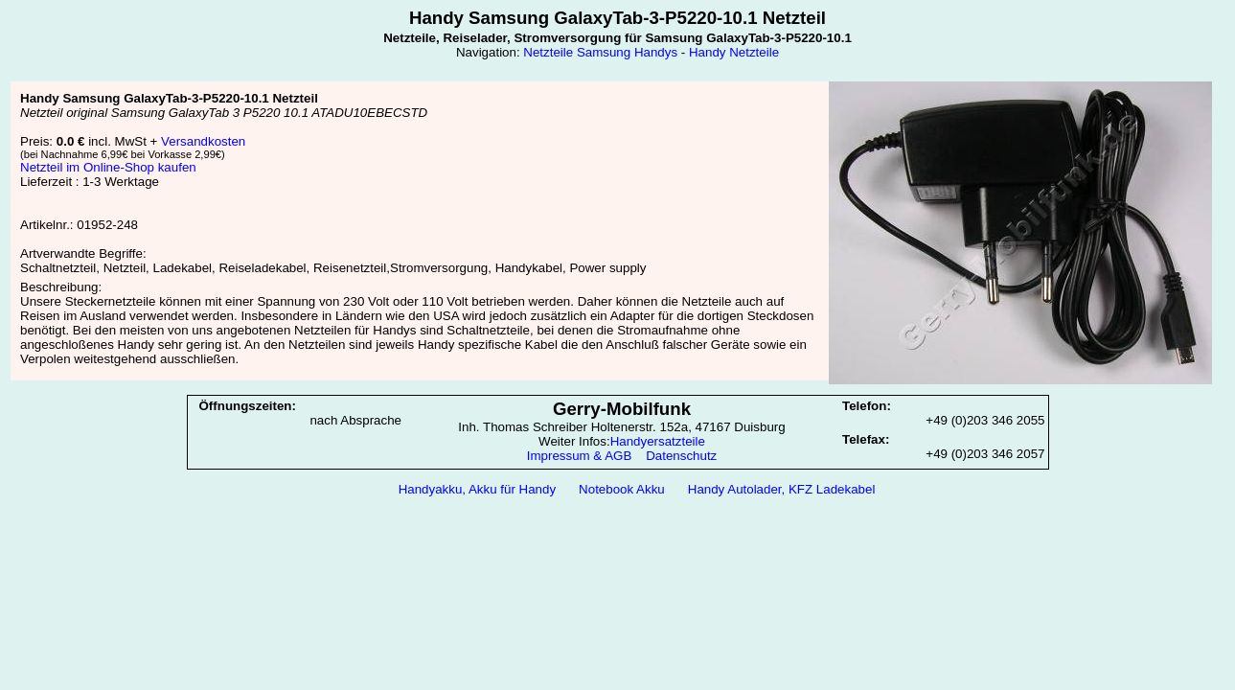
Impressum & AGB (579, 455)
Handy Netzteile (734, 52)
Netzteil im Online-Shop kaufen (108, 167)
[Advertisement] (618, 553)
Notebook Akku (622, 489)
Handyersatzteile (657, 441)
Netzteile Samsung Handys (600, 52)
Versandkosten (203, 141)
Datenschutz (681, 455)
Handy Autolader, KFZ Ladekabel (782, 489)
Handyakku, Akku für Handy (477, 489)
